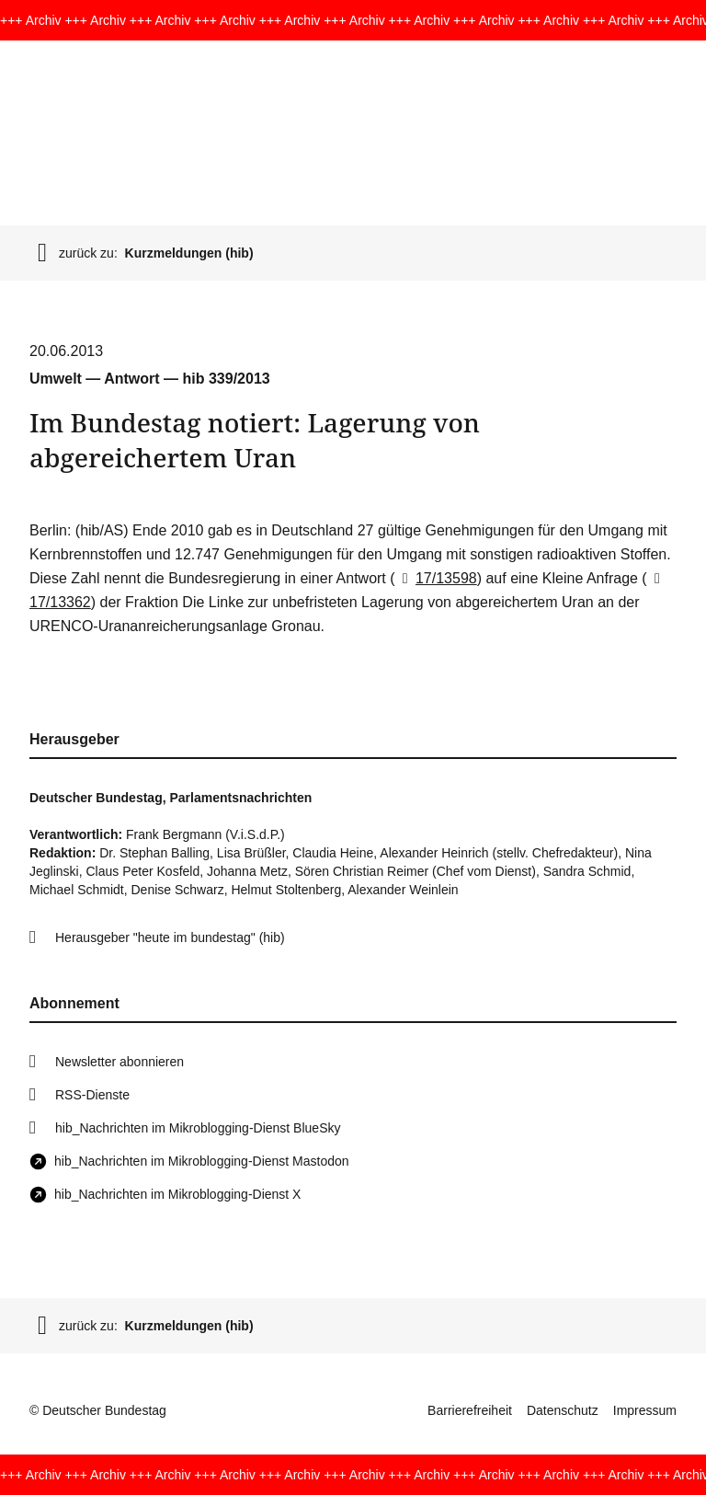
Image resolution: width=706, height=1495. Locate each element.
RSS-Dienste (92, 1094)
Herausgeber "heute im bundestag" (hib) (170, 937)
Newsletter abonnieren (119, 1061)
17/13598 (436, 578)
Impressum (645, 1410)
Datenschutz (562, 1410)
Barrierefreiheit (469, 1410)
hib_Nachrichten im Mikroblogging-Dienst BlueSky (197, 1128)
